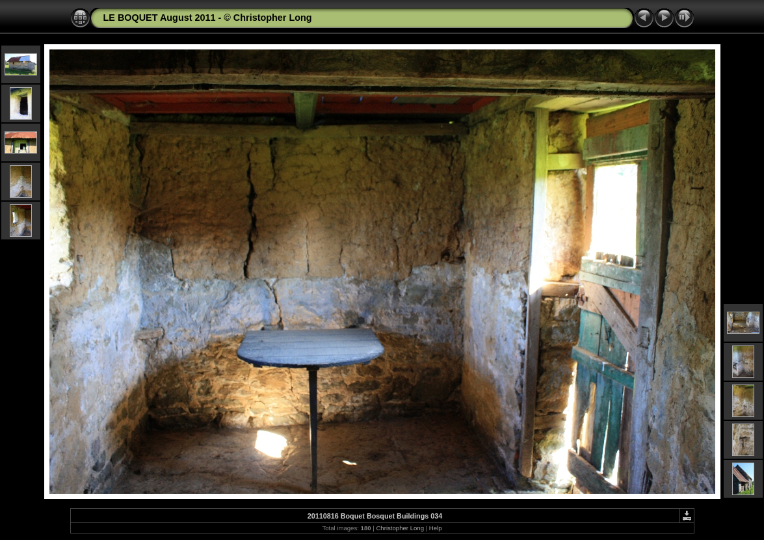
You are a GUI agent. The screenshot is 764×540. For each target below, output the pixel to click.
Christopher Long (400, 528)
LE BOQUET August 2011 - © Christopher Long (207, 17)
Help (435, 528)
